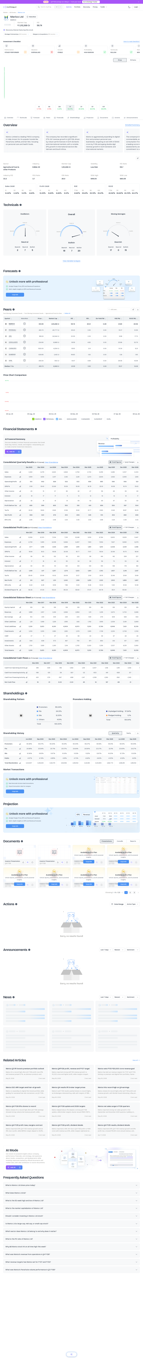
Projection (88, 118)
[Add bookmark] (32, 862)
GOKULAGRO (72, 419)
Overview (8, 118)
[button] (50, 7)
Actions (116, 118)
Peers (46, 118)
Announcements (131, 118)
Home (5, 12)
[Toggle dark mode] (129, 7)
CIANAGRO (85, 419)
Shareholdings (73, 118)
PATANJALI (50, 419)
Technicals (22, 118)
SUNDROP (98, 419)
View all (136, 1060)
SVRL (109, 419)
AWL (60, 419)
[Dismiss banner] (139, 2)
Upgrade (15, 295)
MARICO (38, 419)
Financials (58, 118)
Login (136, 7)
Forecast (35, 118)
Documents (102, 118)
